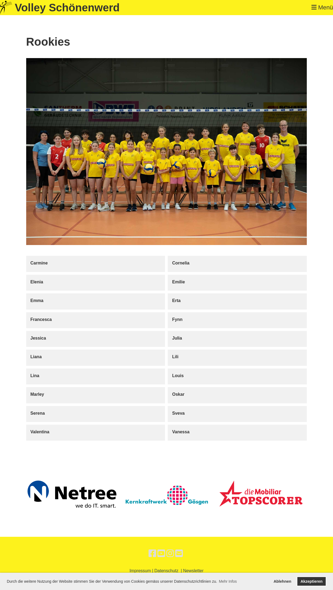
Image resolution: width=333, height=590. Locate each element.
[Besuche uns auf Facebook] (152, 553)
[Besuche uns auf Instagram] (170, 553)
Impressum (140, 570)
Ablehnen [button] (282, 581)
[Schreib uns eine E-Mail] (179, 553)
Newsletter (193, 570)
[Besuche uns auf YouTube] (161, 553)
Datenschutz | (168, 570)
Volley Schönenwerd (67, 8)
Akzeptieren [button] (312, 581)
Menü (322, 7)
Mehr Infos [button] (228, 581)
